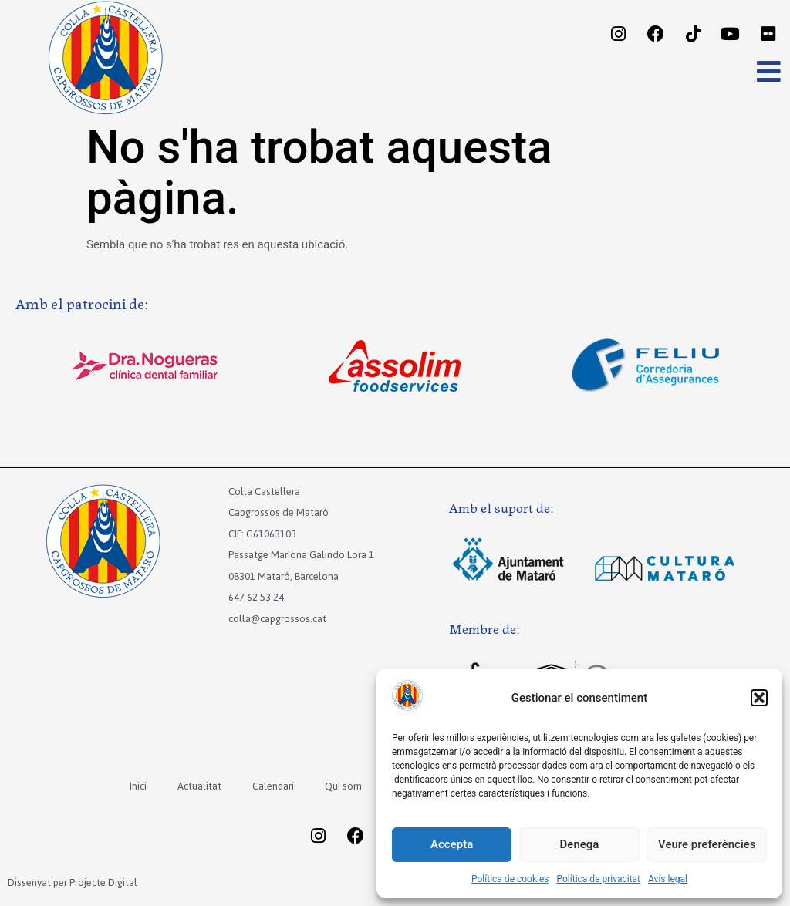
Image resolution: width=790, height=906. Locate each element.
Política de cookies (510, 879)
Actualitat (199, 786)
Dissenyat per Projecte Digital (72, 882)
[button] (759, 698)
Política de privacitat (599, 879)
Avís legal (667, 879)
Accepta (451, 844)
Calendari (273, 786)
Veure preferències (706, 844)
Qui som (343, 786)
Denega (579, 844)
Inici (137, 786)
